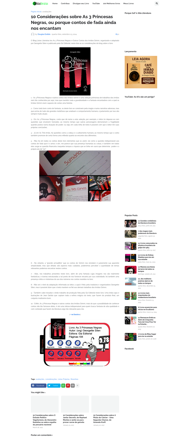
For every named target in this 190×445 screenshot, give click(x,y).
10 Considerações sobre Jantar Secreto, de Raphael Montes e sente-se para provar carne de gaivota (75, 418)
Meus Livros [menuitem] (128, 3)
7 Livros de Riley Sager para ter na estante (147, 335)
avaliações (47, 11)
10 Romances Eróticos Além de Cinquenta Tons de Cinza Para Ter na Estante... (147, 321)
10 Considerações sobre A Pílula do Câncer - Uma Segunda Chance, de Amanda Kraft (104, 418)
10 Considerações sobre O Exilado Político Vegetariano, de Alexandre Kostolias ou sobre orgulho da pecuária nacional (44, 420)
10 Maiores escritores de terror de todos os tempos (146, 269)
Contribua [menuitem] (65, 3)
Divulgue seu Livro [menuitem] (81, 3)
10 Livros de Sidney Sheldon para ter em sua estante (146, 257)
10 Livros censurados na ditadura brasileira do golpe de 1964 (147, 245)
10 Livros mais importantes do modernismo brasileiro (147, 295)
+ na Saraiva (75, 314)
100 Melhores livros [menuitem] (111, 3)
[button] (156, 3)
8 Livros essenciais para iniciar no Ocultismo (147, 308)
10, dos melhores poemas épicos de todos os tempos (145, 281)
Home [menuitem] (55, 3)
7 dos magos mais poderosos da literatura (147, 232)
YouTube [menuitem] (96, 3)
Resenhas (74, 379)
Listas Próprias (64, 379)
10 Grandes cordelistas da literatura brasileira (147, 222)
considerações (51, 379)
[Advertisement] (141, 171)
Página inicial (36, 11)
